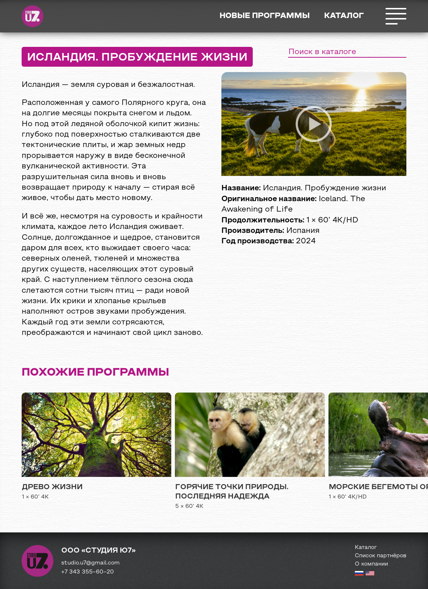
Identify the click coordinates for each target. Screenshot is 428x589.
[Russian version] (359, 574)
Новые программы (265, 16)
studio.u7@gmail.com (90, 563)
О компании (371, 564)
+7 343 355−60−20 (87, 572)
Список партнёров (380, 555)
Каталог (344, 16)
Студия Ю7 (32, 16)
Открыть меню (395, 16)
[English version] (370, 574)
